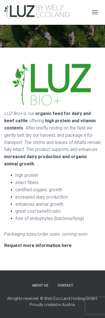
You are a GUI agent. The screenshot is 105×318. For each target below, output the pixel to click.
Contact (65, 285)
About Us (40, 285)
